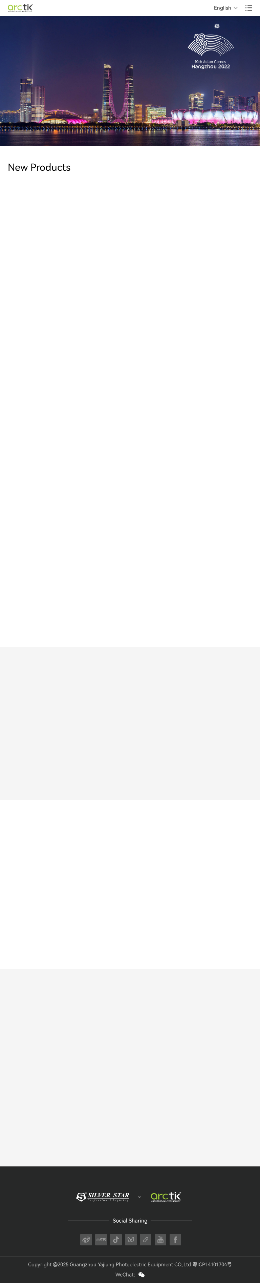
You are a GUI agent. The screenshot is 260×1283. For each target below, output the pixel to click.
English (222, 8)
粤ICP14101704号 (212, 1264)
